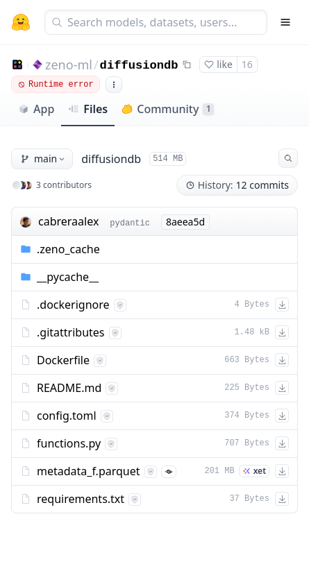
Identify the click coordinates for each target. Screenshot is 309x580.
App (36, 109)
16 (247, 64)
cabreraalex (68, 221)
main (43, 158)
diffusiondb (139, 65)
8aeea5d (185, 221)
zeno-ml (68, 64)
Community (168, 109)
